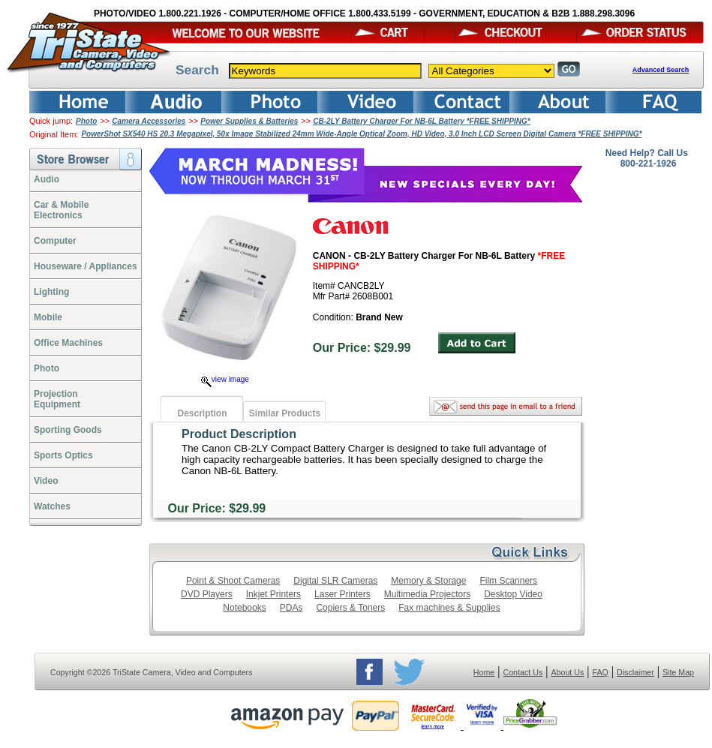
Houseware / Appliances (85, 266)
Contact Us (523, 672)
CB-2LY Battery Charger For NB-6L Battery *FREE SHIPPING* (421, 121)
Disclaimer (635, 672)
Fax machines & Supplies (449, 607)
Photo (86, 121)
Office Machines (68, 343)
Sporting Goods (68, 430)
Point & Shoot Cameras (233, 580)
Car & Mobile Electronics (61, 210)
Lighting (51, 292)
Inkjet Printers (273, 594)
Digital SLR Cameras (335, 580)
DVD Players (207, 594)
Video (46, 481)
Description (202, 413)
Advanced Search (660, 70)
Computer (55, 241)
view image (225, 379)
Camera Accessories (148, 121)
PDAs (291, 607)
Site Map (678, 672)
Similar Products (284, 413)
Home (483, 672)
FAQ (600, 672)
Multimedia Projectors (427, 594)
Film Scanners (508, 580)
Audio (46, 179)
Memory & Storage (428, 580)
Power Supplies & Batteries (249, 121)
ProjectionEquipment (57, 399)
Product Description (239, 434)
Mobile (48, 317)
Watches (52, 506)
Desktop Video (513, 594)
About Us (567, 672)
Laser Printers (342, 594)
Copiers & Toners (350, 607)
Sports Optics (63, 455)
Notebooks (244, 607)
